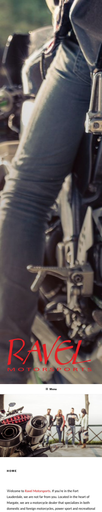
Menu (51, 389)
